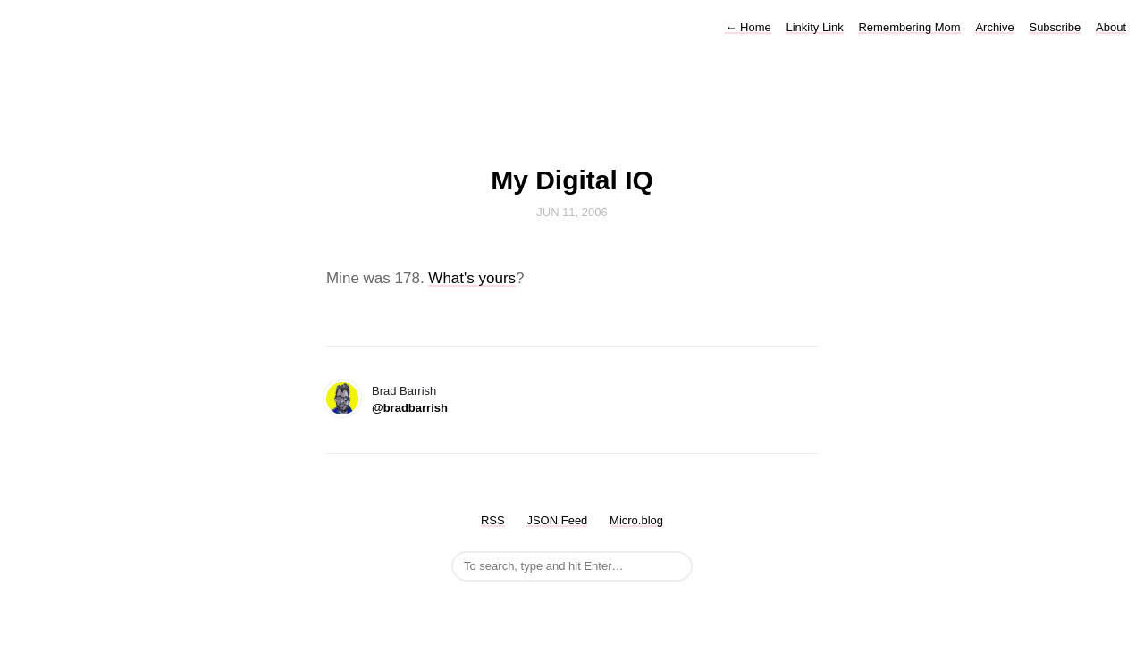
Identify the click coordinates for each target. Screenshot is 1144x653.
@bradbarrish (410, 407)
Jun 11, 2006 (572, 212)
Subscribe (1055, 27)
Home (747, 27)
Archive (994, 27)
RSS (493, 520)
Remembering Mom (909, 27)
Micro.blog (636, 520)
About (1111, 27)
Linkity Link (814, 27)
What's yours (472, 278)
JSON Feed (556, 520)
